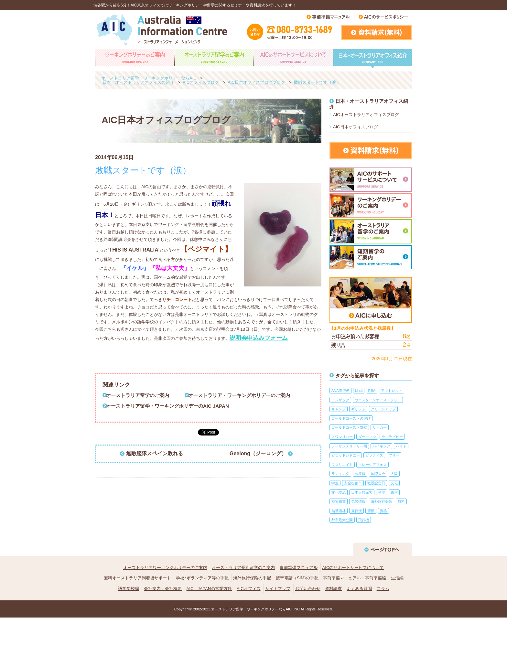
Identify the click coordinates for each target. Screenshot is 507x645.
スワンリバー (342, 437)
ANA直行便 (340, 390)
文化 (394, 483)
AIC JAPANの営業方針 (209, 588)
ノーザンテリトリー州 (349, 446)
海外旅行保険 (381, 501)
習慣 (370, 511)
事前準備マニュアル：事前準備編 (354, 577)
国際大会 (378, 474)
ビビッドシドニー (345, 455)
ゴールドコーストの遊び (351, 418)
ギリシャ (358, 409)
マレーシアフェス (372, 465)
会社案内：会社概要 (163, 588)
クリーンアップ (383, 409)
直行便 (356, 511)
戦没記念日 (376, 483)
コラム (383, 588)
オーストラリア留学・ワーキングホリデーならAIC (251, 609)
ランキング (340, 474)
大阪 (394, 474)
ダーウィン (367, 437)
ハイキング (381, 446)
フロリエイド (342, 465)
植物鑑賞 (338, 501)
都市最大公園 (342, 520)
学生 (335, 483)
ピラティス (374, 455)
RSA (371, 390)
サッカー (379, 427)
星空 (381, 492)
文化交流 (338, 492)
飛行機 (363, 520)
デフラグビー (392, 437)
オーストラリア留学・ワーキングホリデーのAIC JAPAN (167, 405)
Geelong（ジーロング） (258, 453)
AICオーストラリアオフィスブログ (366, 114)
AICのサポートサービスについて (353, 567)
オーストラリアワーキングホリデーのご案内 (165, 567)
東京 (394, 492)
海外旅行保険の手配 (252, 577)
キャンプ (338, 409)
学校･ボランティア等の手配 (202, 577)
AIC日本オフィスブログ (355, 126)
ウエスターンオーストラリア (378, 400)
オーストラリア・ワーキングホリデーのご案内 (239, 395)
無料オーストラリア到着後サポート (137, 577)
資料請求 (333, 588)
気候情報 (358, 501)
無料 (401, 501)
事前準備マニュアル (299, 567)
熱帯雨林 (338, 511)
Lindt (359, 390)
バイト (401, 446)
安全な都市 (353, 483)
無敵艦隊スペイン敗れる (154, 453)
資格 (383, 511)
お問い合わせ (307, 588)
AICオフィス (249, 588)
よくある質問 (359, 588)
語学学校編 (128, 588)
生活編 (397, 577)
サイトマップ (277, 588)
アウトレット (391, 390)
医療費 (360, 474)
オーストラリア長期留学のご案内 (243, 567)
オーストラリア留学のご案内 (137, 395)
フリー (394, 455)
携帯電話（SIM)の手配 (297, 577)
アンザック (340, 400)
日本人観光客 (361, 492)
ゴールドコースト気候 (349, 427)
